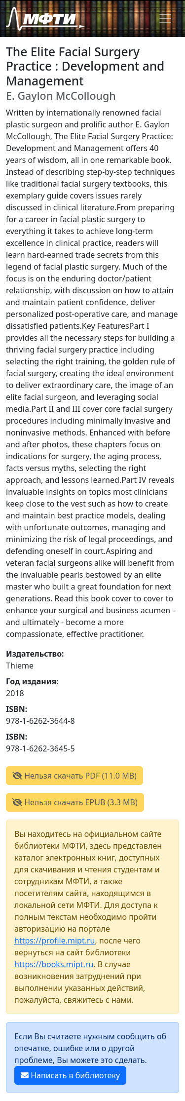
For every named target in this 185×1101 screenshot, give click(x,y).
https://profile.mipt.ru (54, 940)
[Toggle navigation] (165, 18)
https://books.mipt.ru (53, 964)
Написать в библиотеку (70, 1075)
